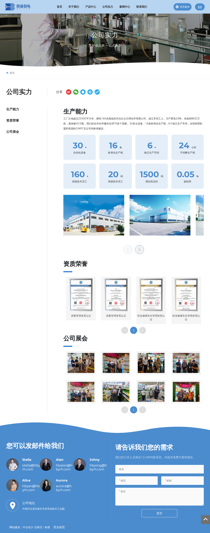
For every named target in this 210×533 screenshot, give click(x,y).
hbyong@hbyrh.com (98, 467)
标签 (47, 527)
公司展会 (12, 132)
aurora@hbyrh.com (64, 488)
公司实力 (105, 35)
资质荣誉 (12, 120)
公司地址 (28, 503)
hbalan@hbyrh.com (64, 467)
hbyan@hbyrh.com (31, 488)
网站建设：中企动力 (21, 527)
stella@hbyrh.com (31, 467)
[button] (139, 249)
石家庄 (38, 527)
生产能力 (12, 109)
